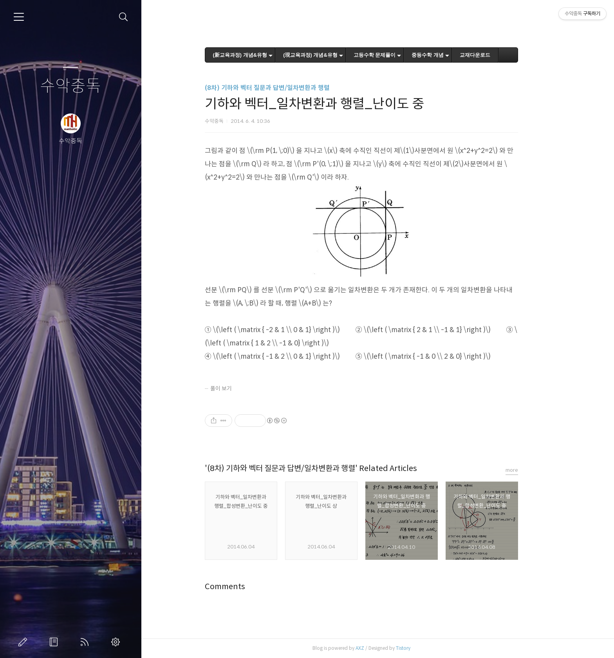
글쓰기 (24, 642)
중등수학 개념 (444, 55)
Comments (241, 586)
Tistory (419, 648)
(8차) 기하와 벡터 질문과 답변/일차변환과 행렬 (283, 88)
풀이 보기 (237, 388)
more (528, 470)
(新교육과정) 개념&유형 (256, 55)
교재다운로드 (491, 55)
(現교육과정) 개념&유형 (327, 55)
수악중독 (70, 86)
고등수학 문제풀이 (391, 55)
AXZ (376, 648)
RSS (86, 642)
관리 (117, 642)
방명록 (55, 642)
